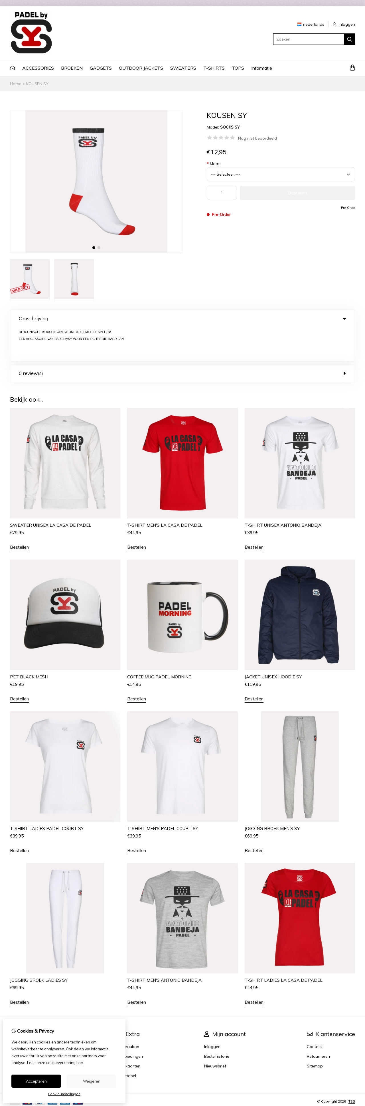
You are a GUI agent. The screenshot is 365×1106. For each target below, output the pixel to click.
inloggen (344, 24)
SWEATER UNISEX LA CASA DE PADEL (50, 491)
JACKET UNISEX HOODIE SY (273, 642)
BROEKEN (72, 68)
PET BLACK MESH (29, 642)
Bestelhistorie (216, 1022)
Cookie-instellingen (64, 1094)
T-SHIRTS (214, 68)
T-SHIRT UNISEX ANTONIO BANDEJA (283, 491)
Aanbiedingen (130, 1022)
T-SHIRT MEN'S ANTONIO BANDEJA (164, 946)
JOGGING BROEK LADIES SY (39, 946)
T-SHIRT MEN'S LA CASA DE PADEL (164, 491)
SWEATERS (183, 68)
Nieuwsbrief (215, 1032)
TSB (351, 1067)
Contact (314, 1012)
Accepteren (36, 1081)
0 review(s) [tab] (182, 339)
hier (79, 1062)
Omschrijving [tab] (182, 318)
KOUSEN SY (37, 83)
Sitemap (315, 1032)
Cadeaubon (128, 1012)
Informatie (261, 68)
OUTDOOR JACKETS (141, 68)
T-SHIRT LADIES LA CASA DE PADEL (284, 946)
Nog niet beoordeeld (257, 138)
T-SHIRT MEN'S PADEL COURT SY (162, 794)
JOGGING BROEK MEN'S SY (272, 794)
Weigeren (91, 1081)
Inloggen (212, 1012)
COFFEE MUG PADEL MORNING (159, 642)
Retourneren (318, 1022)
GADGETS (101, 68)
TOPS (238, 68)
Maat (213, 163)
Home (15, 83)
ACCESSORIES (38, 68)
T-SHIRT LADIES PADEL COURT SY (47, 794)
